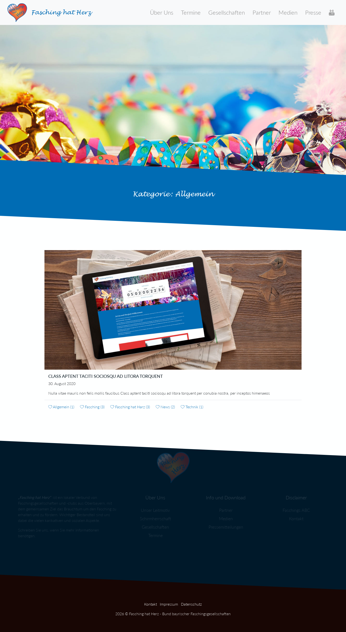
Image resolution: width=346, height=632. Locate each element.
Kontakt (150, 604)
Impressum (169, 604)
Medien (287, 12)
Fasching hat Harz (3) (130, 406)
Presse (313, 12)
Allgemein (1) (61, 406)
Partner (262, 12)
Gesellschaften (226, 12)
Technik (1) (192, 406)
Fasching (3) (92, 406)
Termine (191, 12)
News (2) (165, 406)
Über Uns (161, 12)
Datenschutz (191, 604)
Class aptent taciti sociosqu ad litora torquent (105, 376)
